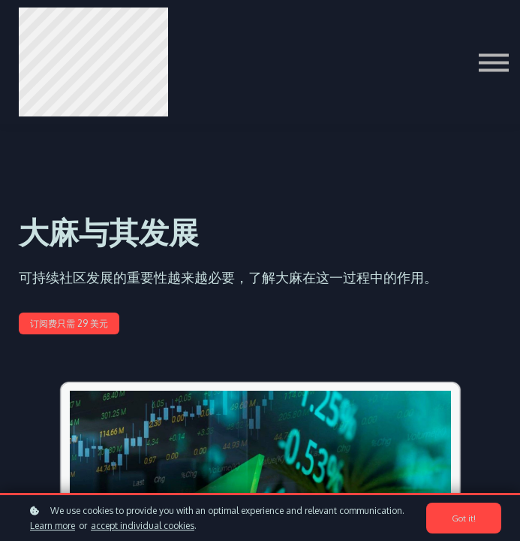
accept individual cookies (142, 525)
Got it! (464, 518)
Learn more (52, 525)
